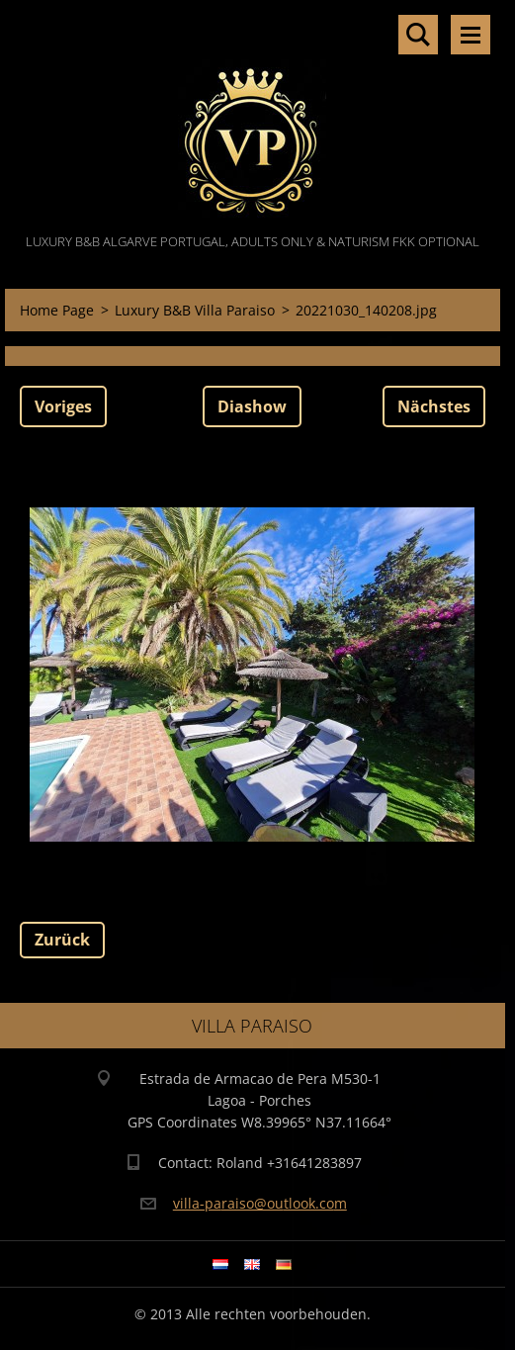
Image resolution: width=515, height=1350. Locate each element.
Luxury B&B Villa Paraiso (195, 310)
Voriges (63, 406)
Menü (470, 34)
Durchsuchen (418, 34)
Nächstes (434, 406)
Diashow (252, 406)
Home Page (57, 310)
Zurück (62, 939)
